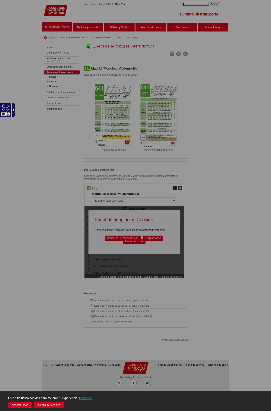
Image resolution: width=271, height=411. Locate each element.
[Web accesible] (5, 107)
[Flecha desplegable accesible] (12, 110)
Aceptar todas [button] (20, 404)
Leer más (85, 398)
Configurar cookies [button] (49, 404)
